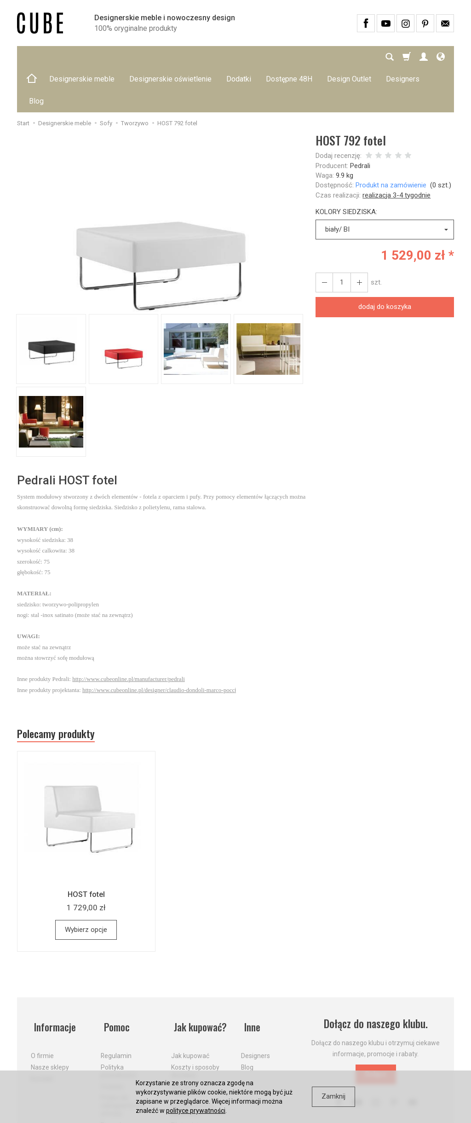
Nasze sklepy (50, 1018)
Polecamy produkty (60, 690)
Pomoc (115, 982)
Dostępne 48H (289, 56)
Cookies (112, 1038)
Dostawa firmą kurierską (192, 1060)
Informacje (53, 982)
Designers (255, 1007)
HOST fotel (86, 851)
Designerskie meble (82, 56)
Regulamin (116, 1007)
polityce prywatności (195, 1110)
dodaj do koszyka (384, 262)
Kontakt (42, 1030)
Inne (249, 982)
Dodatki (238, 56)
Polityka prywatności (118, 1022)
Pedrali (360, 121)
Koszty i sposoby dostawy (195, 1022)
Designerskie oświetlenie (170, 56)
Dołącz (375, 1032)
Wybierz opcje (86, 887)
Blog (247, 1018)
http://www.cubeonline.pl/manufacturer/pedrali (128, 634)
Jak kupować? (199, 982)
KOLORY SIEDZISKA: (346, 167)
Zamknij (333, 1096)
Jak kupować (190, 1007)
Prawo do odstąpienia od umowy (122, 1056)
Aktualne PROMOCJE (188, 1041)
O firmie (42, 1007)
